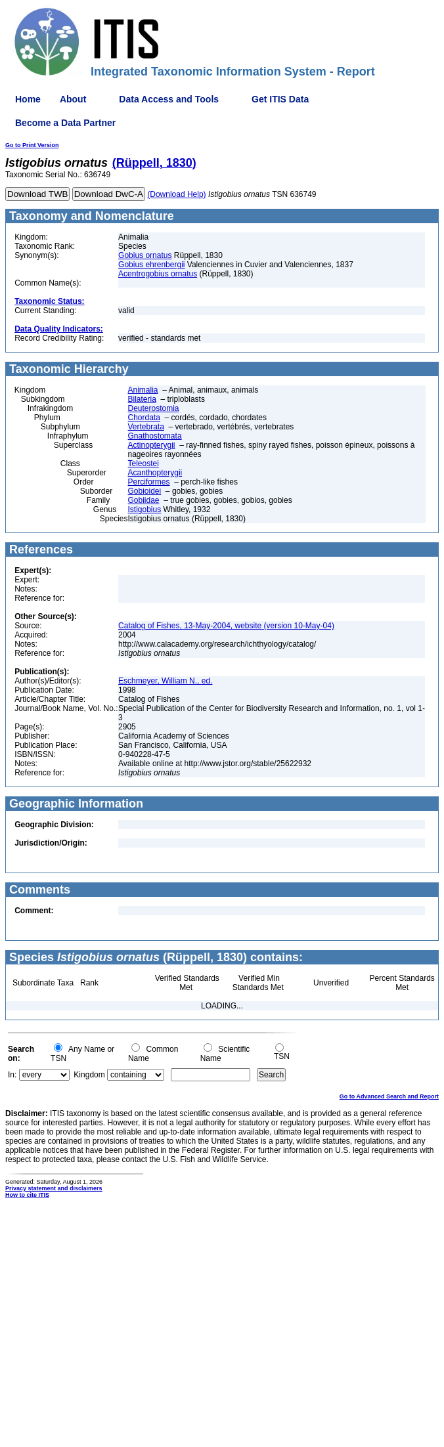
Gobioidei (145, 491)
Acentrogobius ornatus (157, 273)
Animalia (143, 390)
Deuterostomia (153, 408)
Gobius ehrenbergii (151, 264)
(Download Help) (176, 194)
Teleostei (143, 463)
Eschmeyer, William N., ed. (165, 680)
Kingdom (89, 1074)
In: (12, 1074)
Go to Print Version (32, 145)
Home (28, 99)
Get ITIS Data (280, 99)
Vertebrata (146, 426)
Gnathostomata (155, 436)
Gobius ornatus (144, 255)
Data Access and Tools (169, 99)
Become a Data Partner (65, 123)
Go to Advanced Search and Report (389, 1096)
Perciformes (149, 481)
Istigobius (145, 509)
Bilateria (142, 399)
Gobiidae (144, 500)
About (73, 99)
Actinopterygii (151, 445)
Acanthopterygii (155, 472)
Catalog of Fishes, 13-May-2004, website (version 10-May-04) (226, 625)
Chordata (144, 417)
